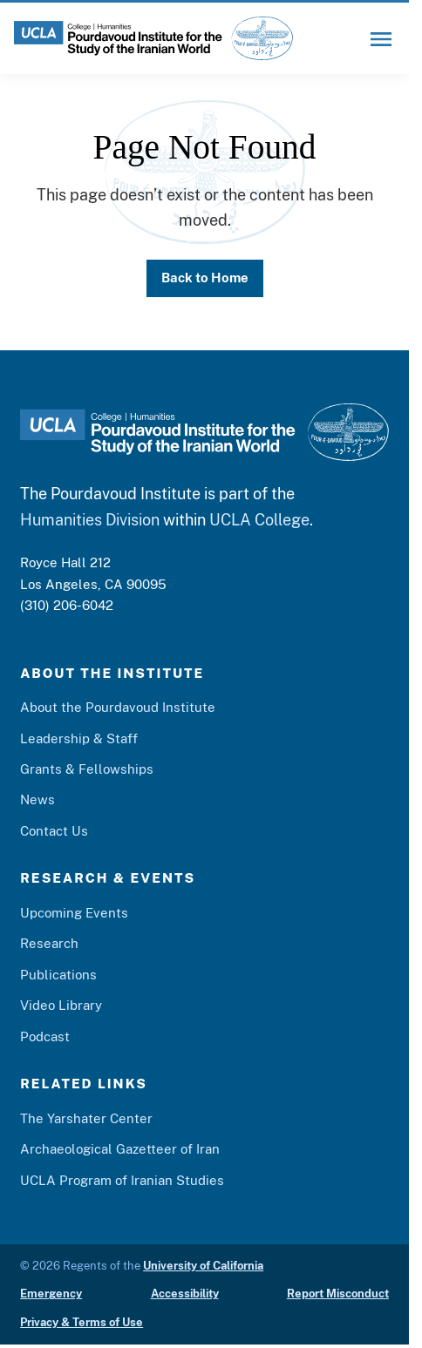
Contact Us (54, 830)
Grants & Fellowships (86, 769)
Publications (58, 974)
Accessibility (185, 1293)
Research (49, 943)
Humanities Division (90, 520)
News (37, 800)
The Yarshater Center (86, 1118)
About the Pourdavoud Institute (117, 707)
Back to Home (204, 277)
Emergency (51, 1293)
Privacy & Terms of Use (81, 1322)
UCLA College (259, 520)
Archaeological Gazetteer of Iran (120, 1148)
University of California (203, 1265)
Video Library (61, 1005)
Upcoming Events (74, 912)
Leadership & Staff (79, 738)
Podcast (45, 1036)
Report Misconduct (338, 1293)
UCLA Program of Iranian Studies (122, 1180)
